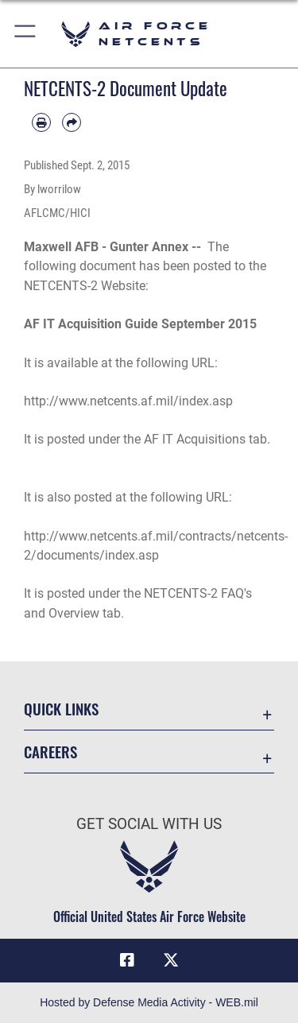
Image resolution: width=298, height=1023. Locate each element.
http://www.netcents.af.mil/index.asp (128, 401)
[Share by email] (71, 122)
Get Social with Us (149, 824)
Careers (50, 751)
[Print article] (41, 122)
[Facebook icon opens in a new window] (127, 960)
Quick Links (61, 708)
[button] (26, 34)
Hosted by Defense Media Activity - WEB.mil (149, 1002)
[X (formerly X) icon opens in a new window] (171, 960)
